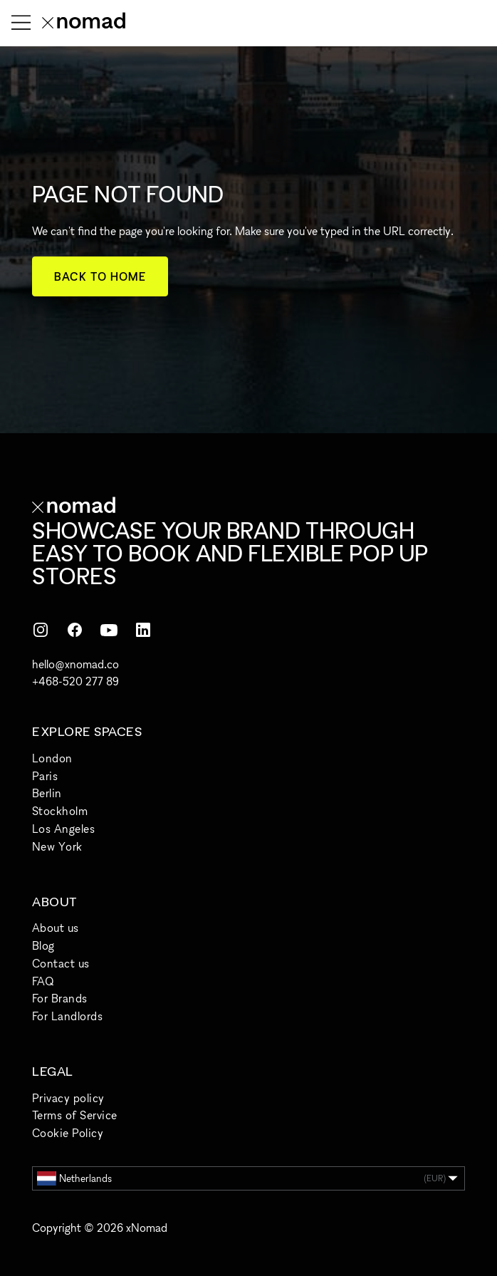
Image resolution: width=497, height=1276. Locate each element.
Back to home (100, 276)
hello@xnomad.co (75, 664)
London (52, 758)
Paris (45, 776)
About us (55, 927)
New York (57, 846)
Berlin (47, 793)
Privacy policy (68, 1098)
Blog (43, 945)
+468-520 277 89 (75, 681)
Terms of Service (74, 1115)
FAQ (42, 981)
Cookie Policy (67, 1133)
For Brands (60, 998)
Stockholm (60, 811)
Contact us (61, 963)
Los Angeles (63, 828)
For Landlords (67, 1016)
